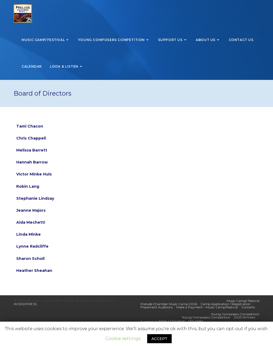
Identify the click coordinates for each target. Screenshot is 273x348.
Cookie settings (122, 338)
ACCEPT (159, 338)
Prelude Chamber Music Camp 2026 (168, 304)
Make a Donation (172, 321)
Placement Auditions (156, 307)
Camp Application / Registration (225, 304)
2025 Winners (244, 317)
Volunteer (195, 321)
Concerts (248, 307)
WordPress (25, 304)
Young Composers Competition (235, 314)
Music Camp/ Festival (243, 301)
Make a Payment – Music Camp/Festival (207, 307)
